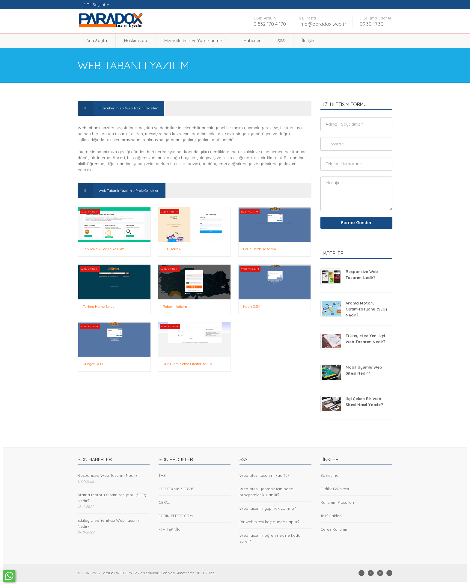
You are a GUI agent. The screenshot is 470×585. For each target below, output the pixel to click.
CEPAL (164, 502)
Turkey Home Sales (98, 306)
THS (162, 475)
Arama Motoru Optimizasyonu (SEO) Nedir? (366, 309)
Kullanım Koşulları (337, 502)
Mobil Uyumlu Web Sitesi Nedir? (364, 370)
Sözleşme (329, 475)
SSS (281, 40)
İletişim (309, 40)
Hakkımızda (135, 40)
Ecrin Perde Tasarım (259, 249)
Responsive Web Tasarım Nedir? (362, 274)
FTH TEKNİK (169, 529)
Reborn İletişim (175, 306)
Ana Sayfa (96, 40)
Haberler (251, 40)
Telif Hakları (331, 515)
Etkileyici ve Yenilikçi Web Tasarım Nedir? (365, 338)
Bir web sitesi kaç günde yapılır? (269, 521)
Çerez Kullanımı (335, 529)
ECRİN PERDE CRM (176, 515)
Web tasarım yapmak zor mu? (267, 508)
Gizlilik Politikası (334, 488)
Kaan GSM (251, 306)
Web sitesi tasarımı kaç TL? (264, 475)
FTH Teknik (172, 249)
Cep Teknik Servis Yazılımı (104, 249)
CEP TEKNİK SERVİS (176, 488)
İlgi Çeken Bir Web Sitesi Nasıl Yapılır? (364, 401)
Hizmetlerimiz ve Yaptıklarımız (195, 40)
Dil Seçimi (96, 4)
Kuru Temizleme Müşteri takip (187, 363)
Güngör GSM (93, 363)
